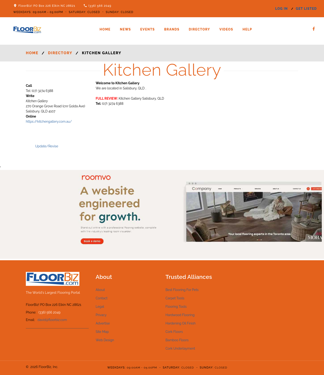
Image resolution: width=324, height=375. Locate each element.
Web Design (105, 340)
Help (247, 29)
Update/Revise (46, 146)
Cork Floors (174, 332)
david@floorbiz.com (52, 320)
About (100, 290)
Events (147, 29)
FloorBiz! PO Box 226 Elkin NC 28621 (46, 5)
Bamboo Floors (177, 340)
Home (105, 29)
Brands (171, 29)
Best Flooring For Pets (182, 290)
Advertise (103, 323)
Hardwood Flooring (180, 315)
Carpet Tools (174, 298)
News (125, 29)
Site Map (102, 332)
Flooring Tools (176, 306)
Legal (100, 306)
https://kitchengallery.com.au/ (49, 121)
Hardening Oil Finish (180, 323)
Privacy (101, 315)
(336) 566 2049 (99, 5)
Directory (199, 29)
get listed (306, 8)
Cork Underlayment (180, 348)
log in (281, 8)
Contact (102, 298)
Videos (226, 29)
